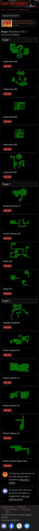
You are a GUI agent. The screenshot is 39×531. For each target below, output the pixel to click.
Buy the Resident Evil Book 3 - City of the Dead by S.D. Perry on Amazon (24, 23)
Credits (7, 512)
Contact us (21, 507)
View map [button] (7, 66)
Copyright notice (10, 509)
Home (3, 9)
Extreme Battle (24, 9)
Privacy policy (25, 509)
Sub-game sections (10, 16)
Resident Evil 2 (12, 9)
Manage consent (7, 507)
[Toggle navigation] (35, 4)
